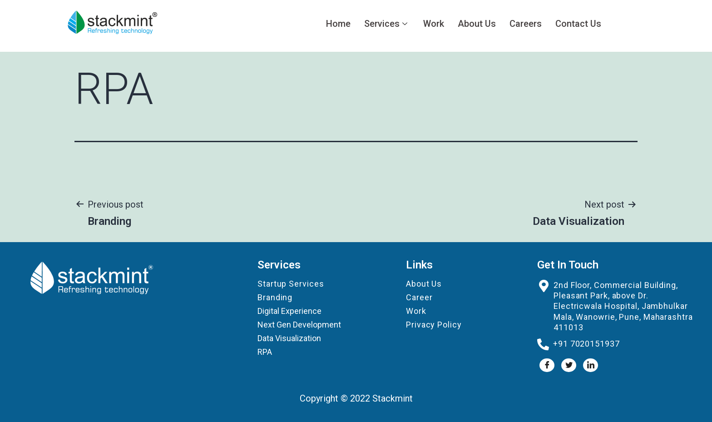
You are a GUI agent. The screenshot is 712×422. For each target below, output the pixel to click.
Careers (525, 23)
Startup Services (290, 283)
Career (419, 297)
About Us (477, 23)
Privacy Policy (434, 324)
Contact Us (578, 23)
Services (387, 23)
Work (433, 23)
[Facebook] (546, 365)
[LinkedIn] (590, 365)
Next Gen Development (299, 324)
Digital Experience (289, 311)
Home (338, 23)
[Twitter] (568, 365)
